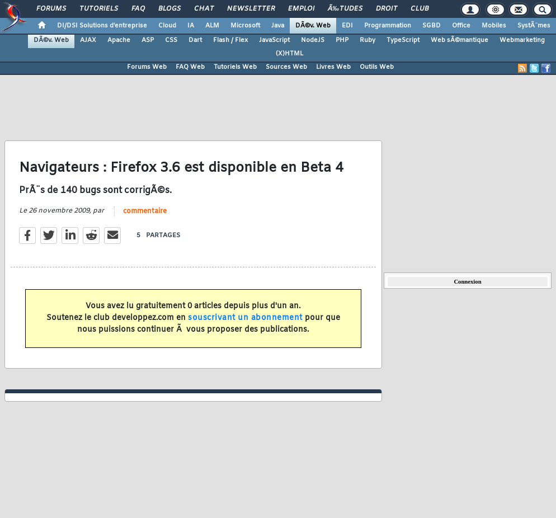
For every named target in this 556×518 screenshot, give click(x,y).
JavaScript (274, 40)
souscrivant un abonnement (245, 318)
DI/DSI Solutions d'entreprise (102, 26)
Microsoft (245, 26)
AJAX (88, 40)
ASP (148, 40)
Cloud (167, 26)
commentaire (145, 211)
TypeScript (403, 40)
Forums (51, 8)
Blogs (169, 8)
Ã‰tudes (345, 8)
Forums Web (147, 67)
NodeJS (312, 40)
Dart (195, 40)
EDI (347, 26)
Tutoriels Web (235, 67)
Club (419, 8)
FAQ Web (190, 67)
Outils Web (377, 67)
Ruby (367, 40)
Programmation (387, 26)
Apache (118, 40)
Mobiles (494, 26)
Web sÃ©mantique (459, 40)
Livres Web (333, 67)
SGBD (431, 26)
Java (277, 26)
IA (190, 26)
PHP (342, 40)
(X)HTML (289, 54)
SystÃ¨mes (533, 26)
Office (461, 26)
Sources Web (286, 67)
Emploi (301, 8)
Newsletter (251, 8)
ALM (212, 26)
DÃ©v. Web (313, 26)
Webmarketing (522, 40)
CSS (171, 40)
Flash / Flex (230, 40)
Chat (204, 8)
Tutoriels (98, 8)
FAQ (138, 8)
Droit (386, 8)
